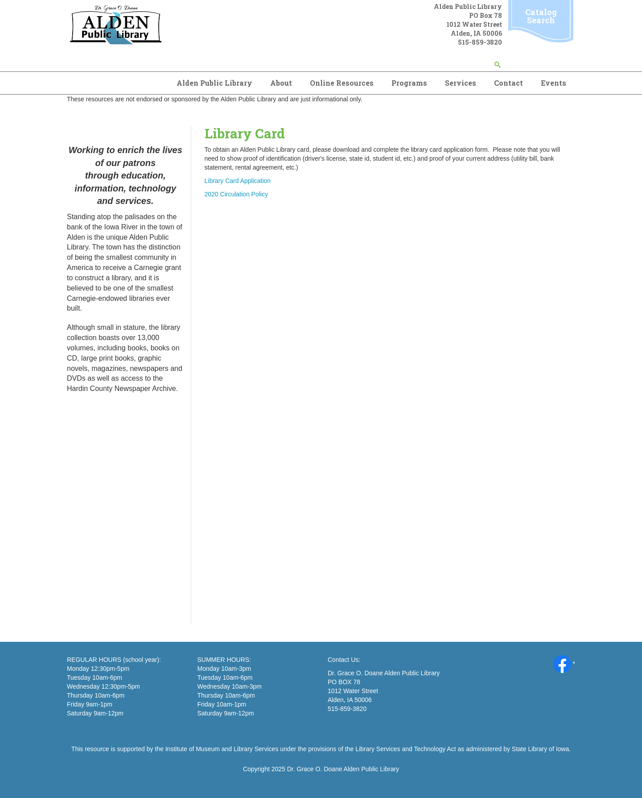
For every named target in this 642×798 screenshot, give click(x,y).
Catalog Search (541, 16)
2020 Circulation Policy (236, 194)
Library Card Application (238, 180)
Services (460, 82)
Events (553, 82)
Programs (409, 82)
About (281, 82)
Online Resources (342, 82)
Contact (508, 82)
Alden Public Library (214, 82)
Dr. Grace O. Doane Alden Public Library (343, 769)
